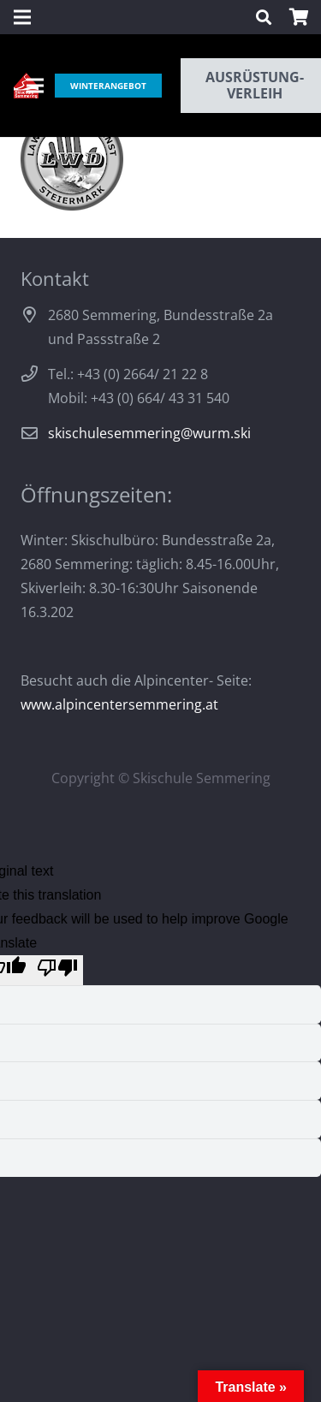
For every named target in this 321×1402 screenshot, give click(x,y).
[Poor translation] (57, 970)
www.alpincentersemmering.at (119, 704)
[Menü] (35, 85)
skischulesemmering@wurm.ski (149, 433)
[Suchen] (264, 17)
